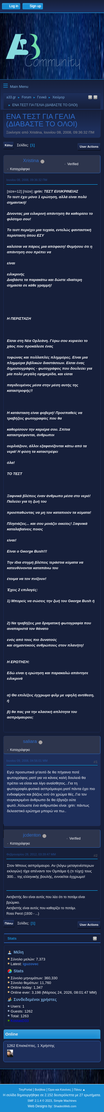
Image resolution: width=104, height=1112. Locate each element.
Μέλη (19, 952)
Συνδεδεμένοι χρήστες (35, 999)
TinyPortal (25, 1089)
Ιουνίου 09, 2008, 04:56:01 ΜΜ (26, 760)
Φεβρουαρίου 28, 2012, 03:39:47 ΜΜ (31, 854)
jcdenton (32, 835)
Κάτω (8, 145)
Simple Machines (65, 1100)
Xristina (31, 160)
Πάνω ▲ (79, 1089)
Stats (12, 938)
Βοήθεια (40, 1089)
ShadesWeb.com (65, 1106)
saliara (30, 741)
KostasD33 (20, 1021)
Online (11, 1034)
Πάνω (9, 923)
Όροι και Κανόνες (59, 1089)
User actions (89, 146)
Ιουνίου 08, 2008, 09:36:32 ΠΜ (26, 180)
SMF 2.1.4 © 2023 (39, 1100)
